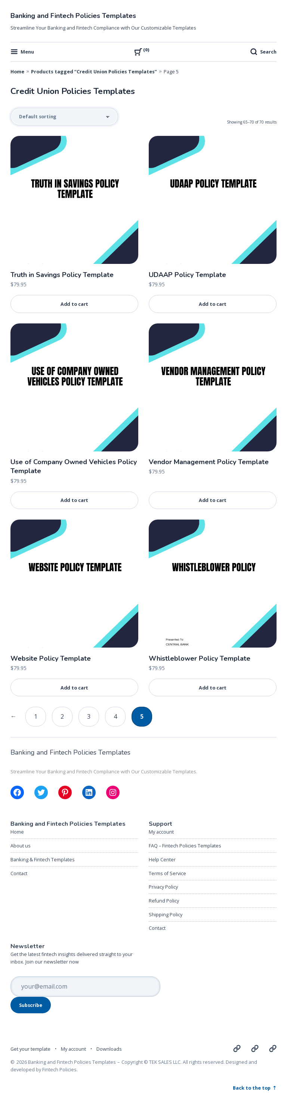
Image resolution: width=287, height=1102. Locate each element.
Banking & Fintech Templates (42, 859)
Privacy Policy (163, 886)
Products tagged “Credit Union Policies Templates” (94, 71)
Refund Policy (164, 900)
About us (20, 845)
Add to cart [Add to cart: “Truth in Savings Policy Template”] (75, 304)
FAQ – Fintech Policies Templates (185, 845)
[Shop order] (64, 116)
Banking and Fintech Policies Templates (73, 15)
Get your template (30, 1048)
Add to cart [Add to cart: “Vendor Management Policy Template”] (213, 500)
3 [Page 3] (88, 716)
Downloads (109, 1048)
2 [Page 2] (62, 716)
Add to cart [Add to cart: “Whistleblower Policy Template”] (213, 687)
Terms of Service (167, 873)
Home (17, 71)
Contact (18, 873)
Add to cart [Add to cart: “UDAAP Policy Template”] (213, 304)
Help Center (162, 859)
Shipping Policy (165, 914)
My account (161, 831)
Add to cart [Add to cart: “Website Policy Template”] (75, 687)
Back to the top (252, 1087)
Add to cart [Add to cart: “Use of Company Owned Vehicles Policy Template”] (75, 500)
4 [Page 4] (115, 716)
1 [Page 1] (35, 716)
